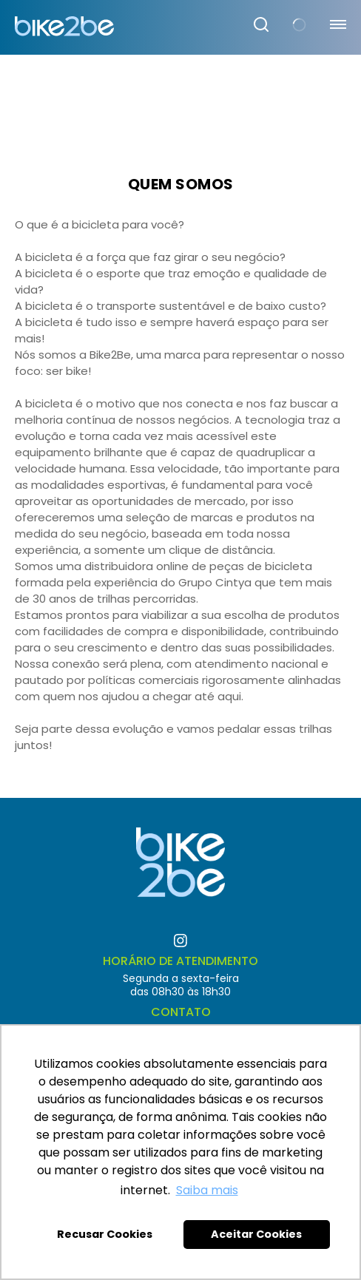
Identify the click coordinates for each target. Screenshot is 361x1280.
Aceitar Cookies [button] (256, 1234)
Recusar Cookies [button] (104, 1234)
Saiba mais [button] (207, 1190)
